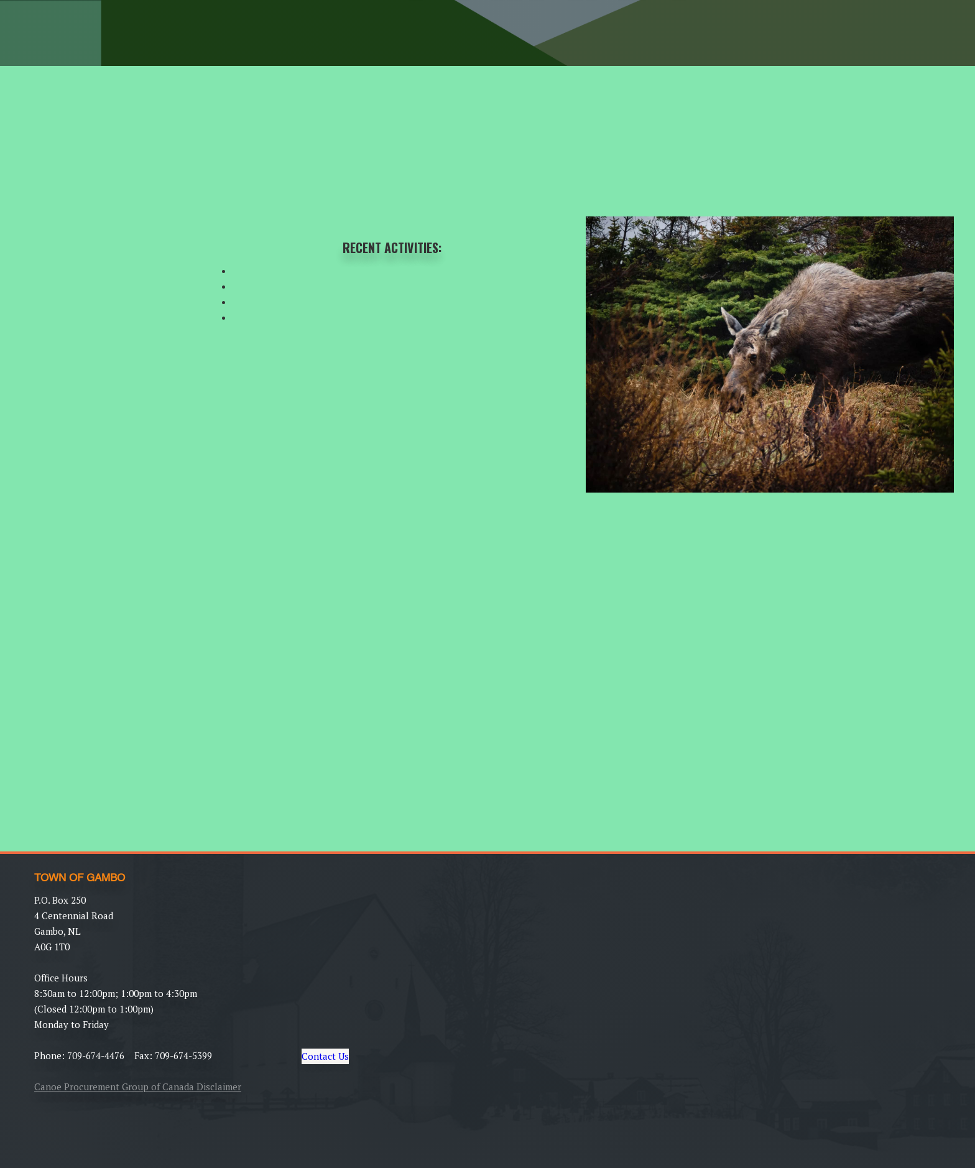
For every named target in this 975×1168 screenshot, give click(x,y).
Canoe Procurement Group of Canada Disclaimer (137, 1086)
